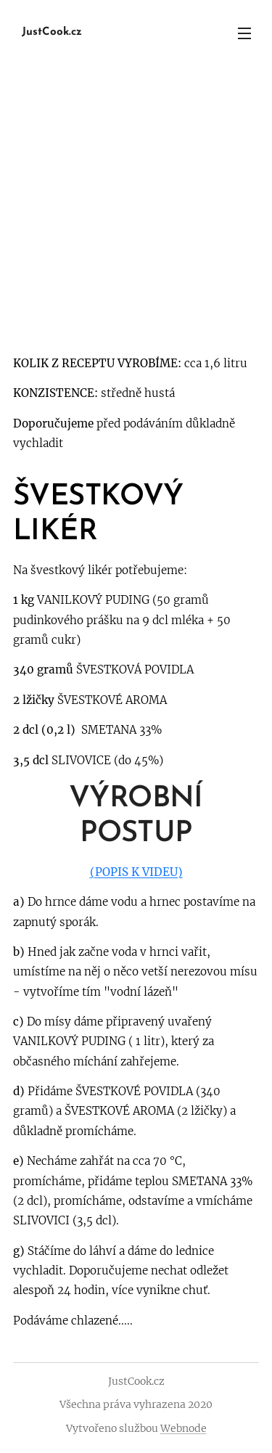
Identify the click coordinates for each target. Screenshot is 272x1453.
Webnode (183, 1428)
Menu (244, 33)
